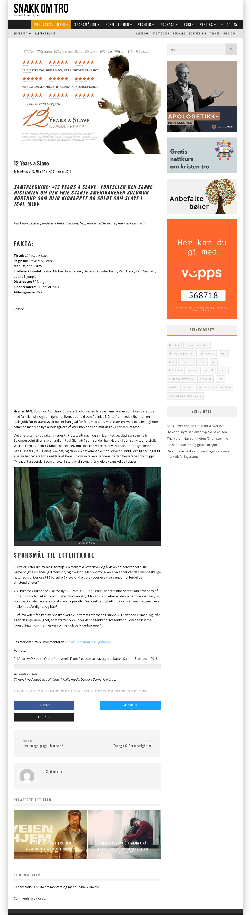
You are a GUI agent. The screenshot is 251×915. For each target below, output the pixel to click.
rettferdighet (105, 690)
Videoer (144, 24)
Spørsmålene (85, 24)
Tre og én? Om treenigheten (121, 731)
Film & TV (41, 171)
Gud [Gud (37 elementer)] (223, 353)
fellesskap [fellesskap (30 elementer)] (207, 353)
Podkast (167, 24)
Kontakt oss (197, 33)
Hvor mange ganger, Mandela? (53, 731)
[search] (231, 49)
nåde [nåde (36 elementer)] (223, 370)
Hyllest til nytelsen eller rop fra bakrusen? (197, 432)
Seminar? (179, 33)
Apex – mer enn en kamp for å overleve (195, 426)
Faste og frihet (45, 33)
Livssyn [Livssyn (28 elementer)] (193, 370)
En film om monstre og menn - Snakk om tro (66, 875)
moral (89, 690)
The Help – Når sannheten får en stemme (197, 438)
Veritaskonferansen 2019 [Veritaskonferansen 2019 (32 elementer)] (185, 395)
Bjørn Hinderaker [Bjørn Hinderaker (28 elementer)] (197, 345)
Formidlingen (117, 24)
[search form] (196, 49)
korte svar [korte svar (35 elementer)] (175, 370)
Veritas (206, 24)
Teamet (214, 33)
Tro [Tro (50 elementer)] (220, 379)
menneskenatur (72, 690)
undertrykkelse (138, 690)
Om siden (229, 33)
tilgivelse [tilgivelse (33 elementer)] (205, 379)
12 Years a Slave (25, 690)
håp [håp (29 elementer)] (171, 362)
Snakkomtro (22, 171)
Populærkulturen (49, 24)
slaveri (121, 690)
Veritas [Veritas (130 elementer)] (187, 387)
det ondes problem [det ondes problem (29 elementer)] (181, 353)
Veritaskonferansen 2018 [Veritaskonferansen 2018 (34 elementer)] (215, 387)
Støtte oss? (161, 33)
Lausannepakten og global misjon (192, 445)
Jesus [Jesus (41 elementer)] (202, 362)
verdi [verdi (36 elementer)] (172, 387)
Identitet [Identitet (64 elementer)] (186, 362)
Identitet (52, 690)
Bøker (189, 24)
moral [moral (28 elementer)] (209, 370)
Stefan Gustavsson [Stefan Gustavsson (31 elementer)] (181, 379)
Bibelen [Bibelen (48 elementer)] (174, 345)
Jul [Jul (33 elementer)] (214, 362)
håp (41, 690)
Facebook (142, 33)
